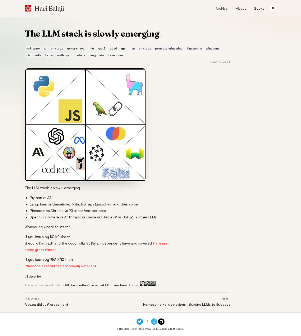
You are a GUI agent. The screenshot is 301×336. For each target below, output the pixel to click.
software (33, 48)
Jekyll (163, 328)
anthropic (64, 55)
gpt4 (113, 48)
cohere (80, 55)
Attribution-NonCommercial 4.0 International (96, 285)
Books (259, 8)
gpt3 (102, 48)
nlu (92, 48)
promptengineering (168, 48)
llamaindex (116, 55)
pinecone (212, 48)
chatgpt (57, 48)
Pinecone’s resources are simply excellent (60, 266)
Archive (222, 8)
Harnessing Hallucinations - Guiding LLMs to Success (186, 304)
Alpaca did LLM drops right (46, 304)
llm (133, 48)
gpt (123, 48)
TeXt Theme (177, 328)
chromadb (33, 55)
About (241, 8)
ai (45, 48)
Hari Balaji (49, 8)
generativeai (76, 48)
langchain (96, 55)
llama (49, 55)
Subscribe (34, 276)
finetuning (194, 48)
